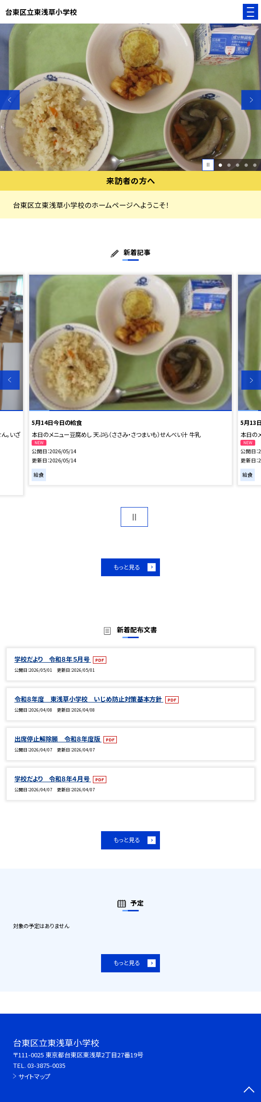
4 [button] (246, 165)
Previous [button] (10, 99)
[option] (130, 97)
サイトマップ (34, 1076)
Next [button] (251, 99)
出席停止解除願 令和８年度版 (58, 738)
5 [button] (255, 165)
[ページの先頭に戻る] (249, 1090)
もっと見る (126, 567)
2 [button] (229, 165)
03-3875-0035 (46, 1065)
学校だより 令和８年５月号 (52, 659)
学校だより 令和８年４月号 (52, 778)
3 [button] (237, 165)
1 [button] (220, 165)
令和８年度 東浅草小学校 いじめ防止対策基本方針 (88, 698)
